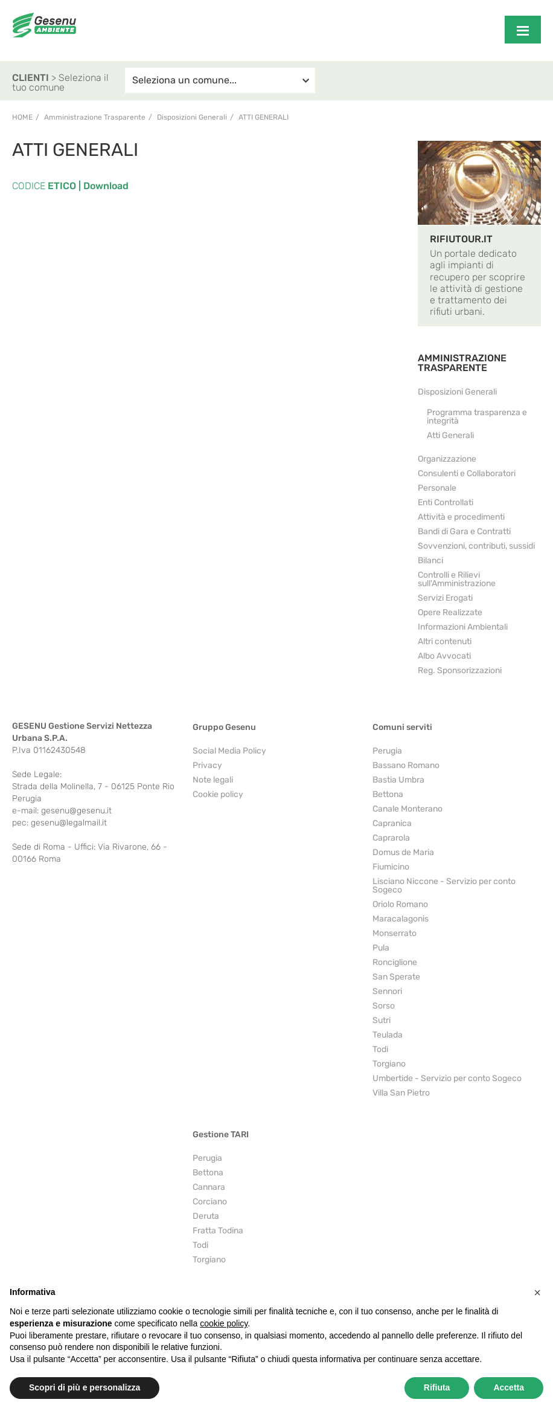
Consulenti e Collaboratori (467, 473)
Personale (437, 488)
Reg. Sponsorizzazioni (460, 670)
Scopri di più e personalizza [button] (84, 1387)
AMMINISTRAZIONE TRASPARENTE (462, 362)
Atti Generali (263, 117)
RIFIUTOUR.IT (461, 239)
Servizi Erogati (445, 598)
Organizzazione (447, 459)
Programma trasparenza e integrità (477, 416)
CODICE (28, 186)
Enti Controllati (445, 502)
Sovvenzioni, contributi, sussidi (476, 546)
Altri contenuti (444, 641)
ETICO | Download (87, 186)
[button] (537, 1292)
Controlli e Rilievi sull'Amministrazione (457, 579)
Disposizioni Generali (457, 392)
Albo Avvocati (444, 656)
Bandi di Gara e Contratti (464, 531)
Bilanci (430, 560)
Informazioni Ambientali (463, 627)
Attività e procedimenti (461, 517)
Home (22, 117)
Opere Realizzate (450, 612)
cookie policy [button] (224, 1323)
